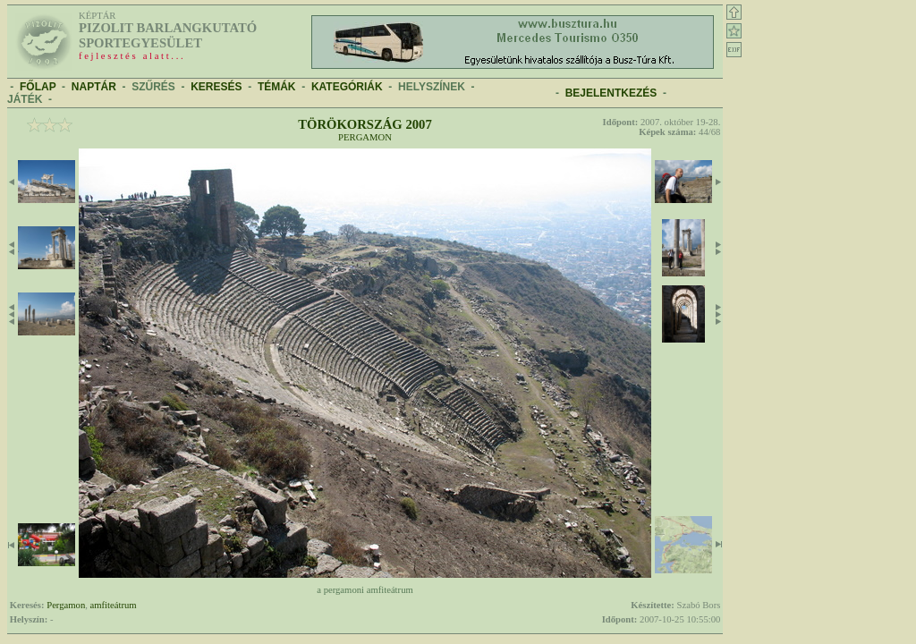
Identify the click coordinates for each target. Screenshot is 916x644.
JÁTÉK (24, 99)
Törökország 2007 (364, 124)
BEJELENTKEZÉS (611, 93)
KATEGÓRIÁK (347, 86)
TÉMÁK (277, 86)
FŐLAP (37, 86)
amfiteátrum (113, 605)
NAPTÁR (94, 86)
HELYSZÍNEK (431, 86)
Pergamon (365, 137)
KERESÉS (216, 86)
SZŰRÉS (153, 86)
